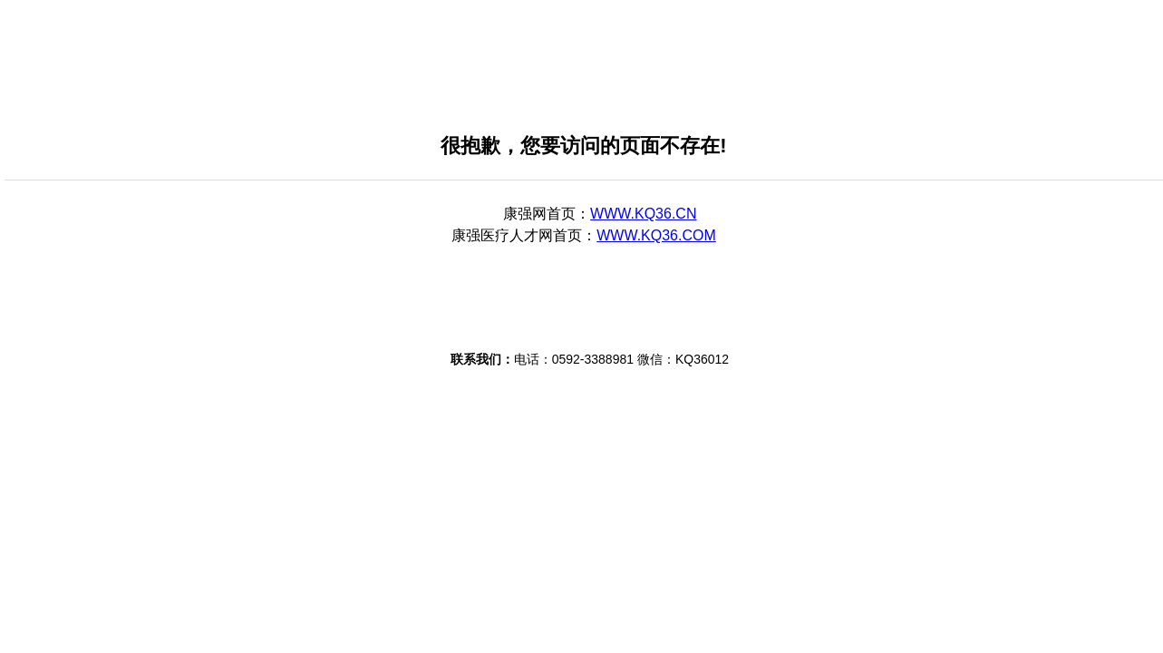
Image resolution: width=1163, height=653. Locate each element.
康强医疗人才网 (502, 235)
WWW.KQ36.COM (656, 235)
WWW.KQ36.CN (643, 213)
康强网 (525, 213)
